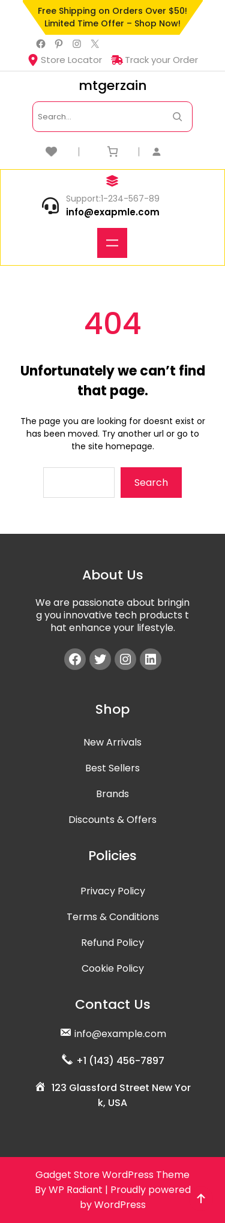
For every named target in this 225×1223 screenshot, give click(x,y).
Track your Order (154, 59)
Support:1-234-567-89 (113, 199)
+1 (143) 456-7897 (120, 1061)
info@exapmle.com (113, 212)
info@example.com (120, 1034)
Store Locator (64, 59)
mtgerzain (113, 85)
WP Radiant (76, 1190)
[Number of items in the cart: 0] (112, 151)
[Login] (172, 151)
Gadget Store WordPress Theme (112, 1175)
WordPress (120, 1205)
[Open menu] (112, 243)
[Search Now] (177, 116)
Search (151, 482)
